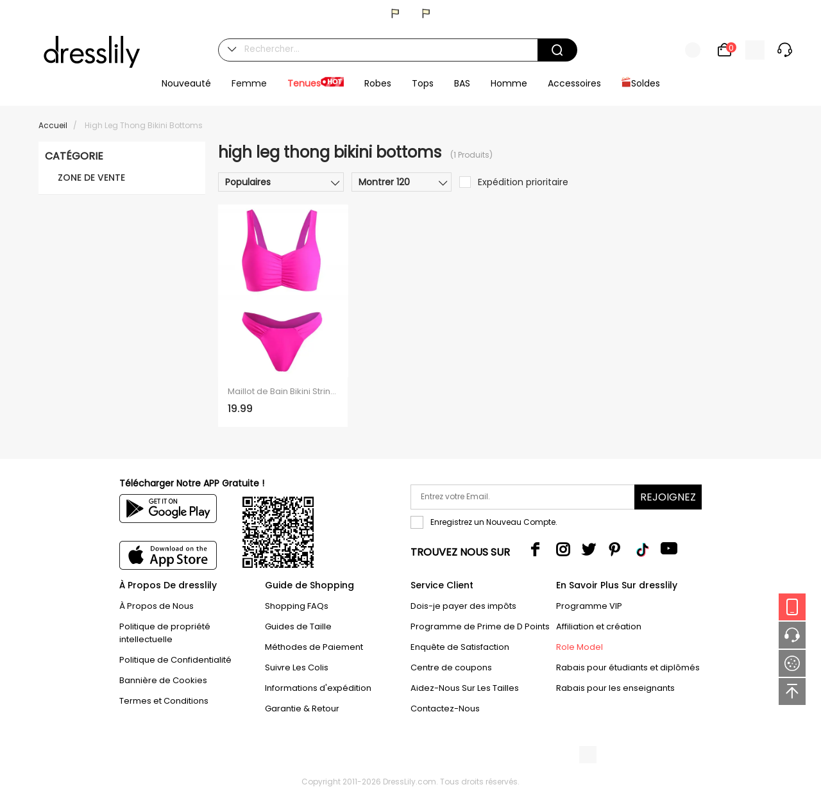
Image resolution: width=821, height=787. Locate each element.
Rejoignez (668, 497)
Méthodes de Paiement (314, 647)
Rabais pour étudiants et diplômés (628, 667)
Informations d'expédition (318, 688)
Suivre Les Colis (296, 667)
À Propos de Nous (156, 606)
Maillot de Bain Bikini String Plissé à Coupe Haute (283, 391)
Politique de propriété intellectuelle (164, 632)
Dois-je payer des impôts (463, 606)
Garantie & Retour (302, 708)
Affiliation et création (598, 626)
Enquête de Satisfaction (459, 647)
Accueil (52, 125)
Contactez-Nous (445, 708)
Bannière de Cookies (163, 680)
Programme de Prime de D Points (480, 626)
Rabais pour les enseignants (615, 688)
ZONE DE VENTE (91, 177)
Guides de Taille (298, 626)
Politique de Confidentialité (175, 660)
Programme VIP (589, 606)
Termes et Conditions (163, 701)
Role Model (579, 647)
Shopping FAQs (296, 606)
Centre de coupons (451, 667)
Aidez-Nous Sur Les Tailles (464, 688)
